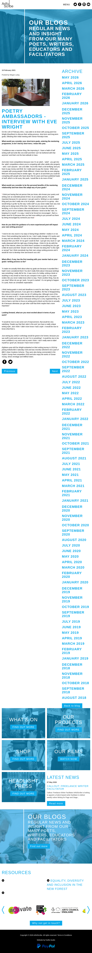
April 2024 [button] (72, 235)
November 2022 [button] (72, 354)
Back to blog (72, 705)
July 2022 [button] (71, 382)
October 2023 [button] (75, 280)
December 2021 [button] (72, 427)
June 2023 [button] (71, 306)
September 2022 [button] (73, 369)
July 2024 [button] (71, 219)
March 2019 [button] (73, 643)
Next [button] (88, 910)
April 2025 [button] (72, 159)
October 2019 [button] (75, 607)
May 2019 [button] (70, 632)
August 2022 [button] (74, 376)
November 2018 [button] (72, 675)
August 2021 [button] (74, 458)
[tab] (76, 77)
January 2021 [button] (75, 500)
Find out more (23, 727)
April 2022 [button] (72, 398)
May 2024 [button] (70, 230)
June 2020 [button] (71, 551)
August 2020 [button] (74, 540)
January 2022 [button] (75, 419)
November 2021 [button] (72, 436)
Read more (56, 803)
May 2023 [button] (70, 311)
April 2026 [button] (72, 83)
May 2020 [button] (70, 556)
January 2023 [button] (75, 337)
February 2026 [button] (72, 96)
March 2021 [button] (73, 486)
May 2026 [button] (70, 77)
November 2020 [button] (72, 517)
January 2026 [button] (75, 103)
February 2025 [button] (72, 172)
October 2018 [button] (75, 683)
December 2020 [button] (72, 508)
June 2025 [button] (71, 148)
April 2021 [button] (72, 480)
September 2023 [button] (73, 287)
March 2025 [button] (73, 164)
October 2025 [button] (75, 128)
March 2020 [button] (73, 567)
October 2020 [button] (75, 525)
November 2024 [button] (72, 196)
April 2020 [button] (72, 562)
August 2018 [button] (74, 698)
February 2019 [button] (72, 651)
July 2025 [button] (71, 142)
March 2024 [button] (73, 241)
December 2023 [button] (72, 263)
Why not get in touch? (46, 923)
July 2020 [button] (71, 545)
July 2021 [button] (71, 464)
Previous (9, 371)
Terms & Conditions (64, 935)
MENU (66, 4)
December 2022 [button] (72, 345)
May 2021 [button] (70, 475)
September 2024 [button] (73, 211)
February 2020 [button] (72, 575)
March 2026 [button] (73, 88)
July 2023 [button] (71, 300)
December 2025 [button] (72, 111)
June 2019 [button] (71, 627)
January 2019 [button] (75, 658)
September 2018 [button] (73, 690)
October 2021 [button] (75, 443)
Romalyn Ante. (42, 137)
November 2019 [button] (72, 599)
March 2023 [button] (73, 322)
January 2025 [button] (75, 179)
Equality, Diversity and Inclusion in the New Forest (65, 885)
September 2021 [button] (73, 451)
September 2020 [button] (73, 532)
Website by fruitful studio (46, 940)
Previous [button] (3, 910)
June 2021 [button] (71, 469)
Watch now (68, 759)
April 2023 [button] (72, 317)
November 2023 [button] (72, 272)
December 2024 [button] (72, 187)
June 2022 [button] (71, 387)
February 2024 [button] (72, 248)
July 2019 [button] (71, 621)
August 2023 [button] (74, 295)
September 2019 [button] (73, 614)
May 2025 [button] (70, 153)
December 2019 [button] (72, 590)
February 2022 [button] (72, 411)
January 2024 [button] (75, 255)
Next (55, 371)
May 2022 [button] (70, 393)
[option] (20, 910)
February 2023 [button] (72, 330)
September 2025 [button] (73, 135)
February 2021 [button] (72, 493)
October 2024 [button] (75, 204)
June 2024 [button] (71, 224)
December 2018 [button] (72, 666)
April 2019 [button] (72, 638)
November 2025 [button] (72, 120)
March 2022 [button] (73, 404)
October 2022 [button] (75, 362)
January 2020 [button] (75, 582)
